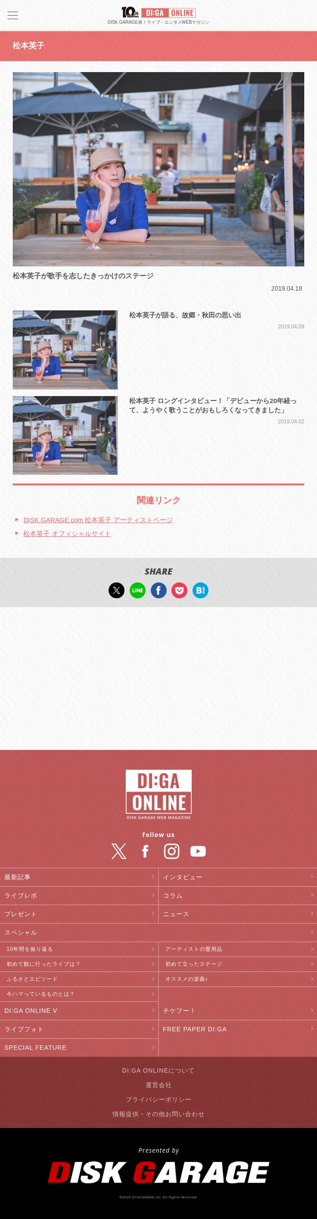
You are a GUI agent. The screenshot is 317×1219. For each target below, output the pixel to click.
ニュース (176, 913)
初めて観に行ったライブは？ (44, 964)
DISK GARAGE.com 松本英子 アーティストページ (97, 520)
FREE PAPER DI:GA (195, 1029)
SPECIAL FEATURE (35, 1047)
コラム (173, 895)
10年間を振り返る (30, 949)
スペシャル (20, 932)
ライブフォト (24, 1029)
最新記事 (17, 877)
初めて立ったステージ (193, 964)
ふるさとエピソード (32, 979)
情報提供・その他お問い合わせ (159, 1113)
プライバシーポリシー (159, 1099)
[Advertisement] (158, 679)
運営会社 (159, 1084)
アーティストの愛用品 (193, 949)
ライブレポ (20, 895)
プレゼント (20, 913)
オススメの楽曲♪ (186, 979)
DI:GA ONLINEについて (158, 1070)
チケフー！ (179, 1010)
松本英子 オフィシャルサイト (67, 533)
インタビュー (183, 877)
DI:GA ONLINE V (31, 1010)
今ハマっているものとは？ (41, 994)
